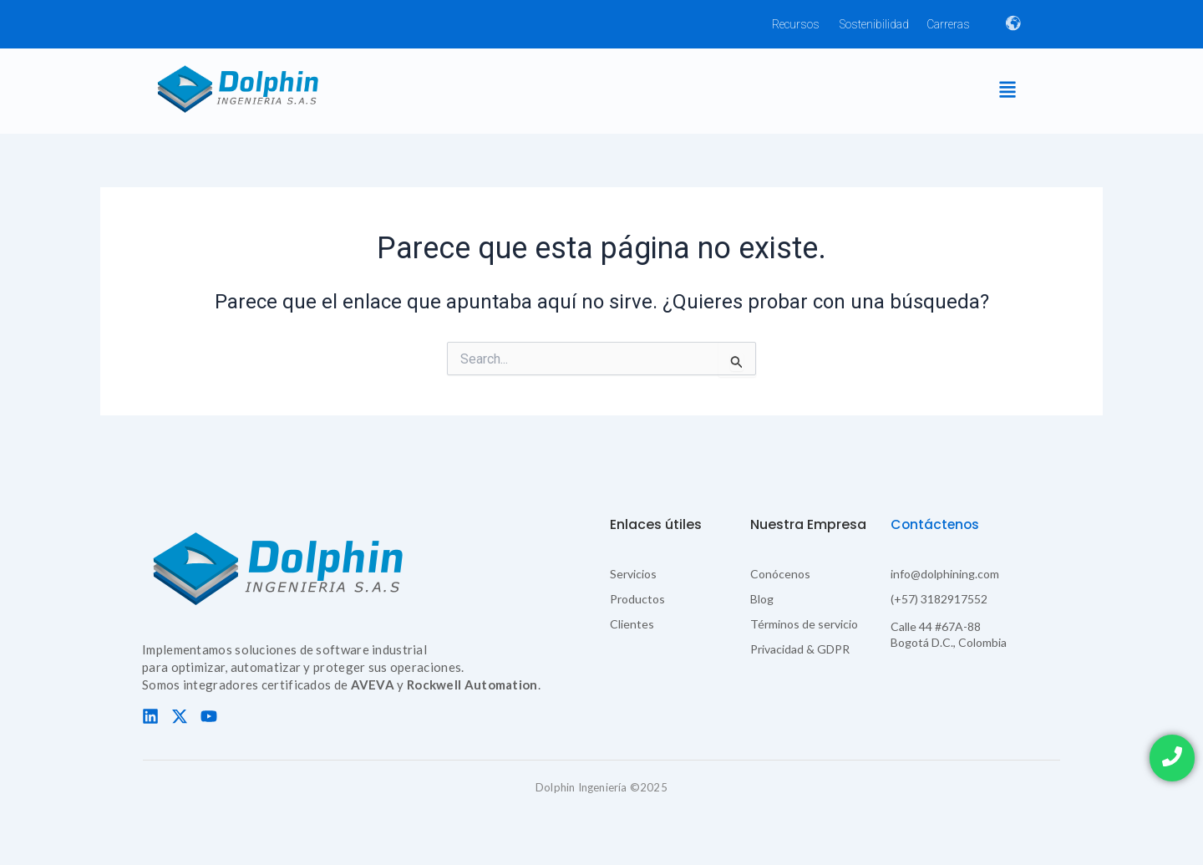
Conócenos (780, 574)
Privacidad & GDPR (800, 649)
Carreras (948, 24)
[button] (1007, 91)
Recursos (796, 24)
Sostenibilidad (874, 24)
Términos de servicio (804, 624)
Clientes (632, 624)
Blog (762, 599)
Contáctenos (936, 524)
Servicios (633, 574)
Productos (637, 599)
